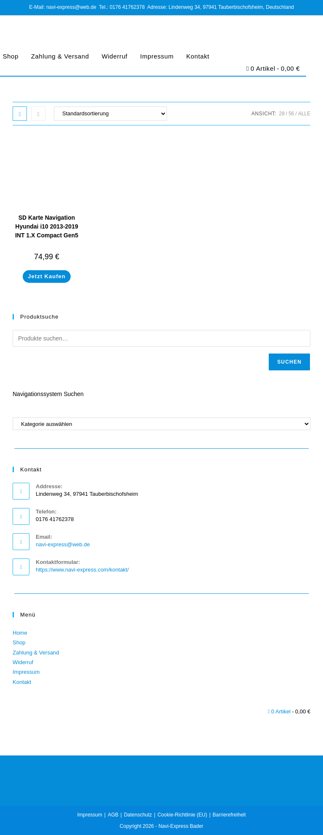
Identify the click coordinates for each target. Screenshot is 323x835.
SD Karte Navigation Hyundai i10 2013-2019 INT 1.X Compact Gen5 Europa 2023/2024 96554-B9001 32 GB (47, 235)
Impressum (157, 56)
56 (291, 114)
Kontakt (197, 56)
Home (20, 633)
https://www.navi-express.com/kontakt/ (82, 569)
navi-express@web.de (63, 544)
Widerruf (114, 56)
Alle (304, 114)
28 (281, 114)
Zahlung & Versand (60, 56)
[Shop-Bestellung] (110, 113)
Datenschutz (138, 815)
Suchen (289, 362)
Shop (19, 642)
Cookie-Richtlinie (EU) (182, 815)
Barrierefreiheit (229, 815)
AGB (113, 815)
